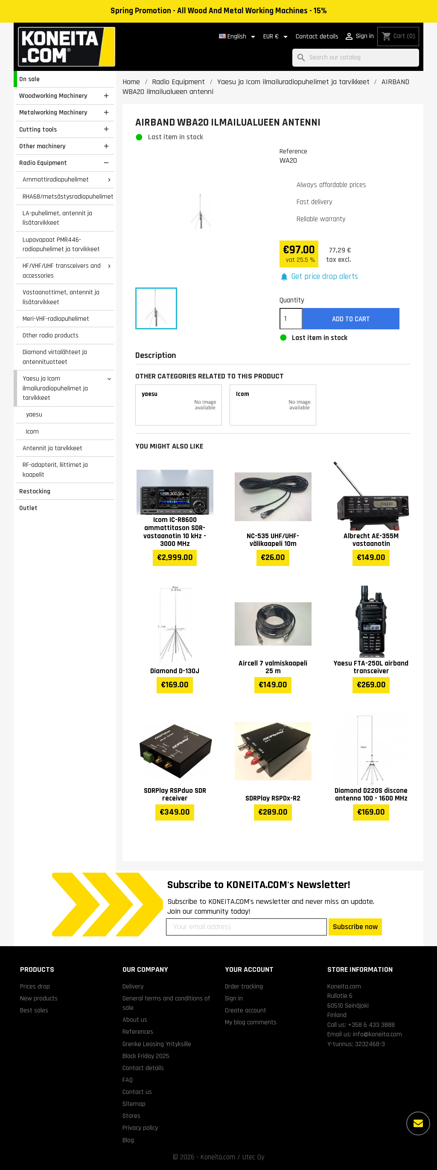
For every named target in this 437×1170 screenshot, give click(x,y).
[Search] (355, 58)
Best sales (34, 1010)
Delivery (132, 986)
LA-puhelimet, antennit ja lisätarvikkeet (57, 218)
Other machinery (42, 146)
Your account (249, 969)
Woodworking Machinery (53, 95)
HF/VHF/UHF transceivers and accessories (62, 270)
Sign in (234, 998)
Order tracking (244, 986)
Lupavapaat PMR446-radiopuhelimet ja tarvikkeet (61, 244)
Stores (131, 1115)
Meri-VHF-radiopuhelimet (56, 318)
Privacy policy (140, 1127)
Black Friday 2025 (145, 1056)
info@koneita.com (377, 1034)
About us (134, 1019)
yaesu (34, 414)
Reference (293, 151)
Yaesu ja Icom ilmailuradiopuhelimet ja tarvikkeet (55, 388)
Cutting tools (38, 129)
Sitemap (134, 1104)
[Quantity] (291, 318)
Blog (128, 1140)
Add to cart (351, 319)
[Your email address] (246, 926)
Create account (245, 1010)
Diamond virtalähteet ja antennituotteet (55, 357)
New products (39, 998)
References (137, 1031)
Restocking (34, 491)
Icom (32, 431)
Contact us (137, 1092)
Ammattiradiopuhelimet (56, 179)
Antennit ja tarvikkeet (52, 448)
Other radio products (51, 335)
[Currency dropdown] (277, 37)
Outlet (28, 508)
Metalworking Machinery (53, 112)
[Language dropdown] (238, 37)
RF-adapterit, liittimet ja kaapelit (55, 469)
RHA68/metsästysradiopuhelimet (68, 196)
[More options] (418, 1123)
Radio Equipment (43, 162)
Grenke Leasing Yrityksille (156, 1044)
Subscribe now (355, 927)
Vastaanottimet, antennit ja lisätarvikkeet (61, 297)
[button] (319, 277)
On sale (29, 79)
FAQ (127, 1080)
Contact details (317, 36)
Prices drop (35, 986)
